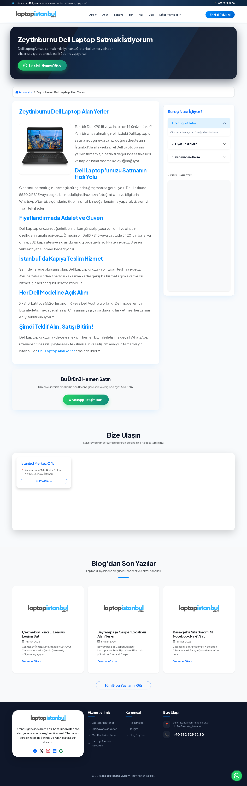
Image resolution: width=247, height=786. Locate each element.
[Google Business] (61, 750)
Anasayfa (23, 92)
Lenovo (119, 14)
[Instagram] (48, 750)
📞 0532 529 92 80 (225, 3)
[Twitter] (41, 750)
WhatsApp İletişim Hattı (85, 400)
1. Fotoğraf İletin (184, 123)
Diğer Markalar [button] (169, 14)
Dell (151, 14)
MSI (140, 14)
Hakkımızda (135, 723)
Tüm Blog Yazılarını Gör (123, 685)
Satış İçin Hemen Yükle (42, 65)
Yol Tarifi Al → (44, 481)
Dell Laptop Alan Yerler (56, 351)
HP (131, 14)
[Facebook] (35, 750)
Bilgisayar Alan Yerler (102, 729)
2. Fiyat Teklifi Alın (184, 144)
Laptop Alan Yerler (101, 723)
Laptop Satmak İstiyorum (99, 743)
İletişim (132, 729)
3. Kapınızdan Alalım (186, 157)
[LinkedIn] (54, 750)
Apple (93, 14)
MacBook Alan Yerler (102, 735)
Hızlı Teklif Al (220, 14)
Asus (105, 14)
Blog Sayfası (135, 735)
